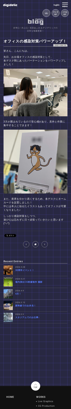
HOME (10, 397)
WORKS (41, 397)
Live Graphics (45, 401)
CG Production (46, 406)
